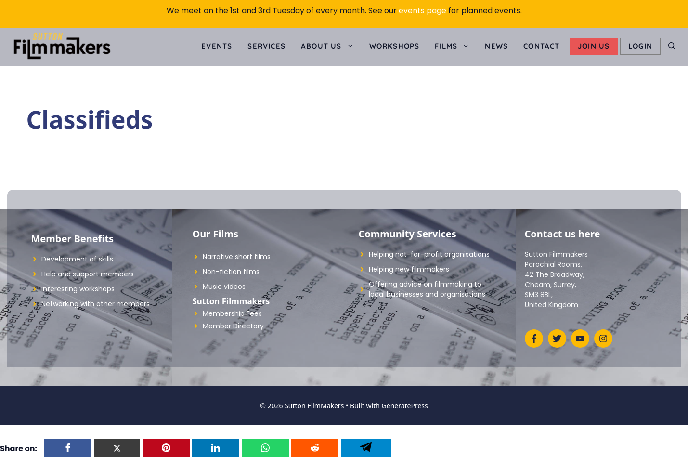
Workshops (394, 46)
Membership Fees (232, 313)
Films (456, 46)
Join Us (594, 46)
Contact (541, 46)
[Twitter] (117, 448)
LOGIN (640, 46)
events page (422, 10)
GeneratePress (405, 405)
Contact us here (562, 233)
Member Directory (233, 326)
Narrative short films (237, 256)
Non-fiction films (231, 271)
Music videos (224, 286)
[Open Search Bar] (672, 46)
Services (266, 46)
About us (331, 46)
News (496, 46)
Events (216, 46)
